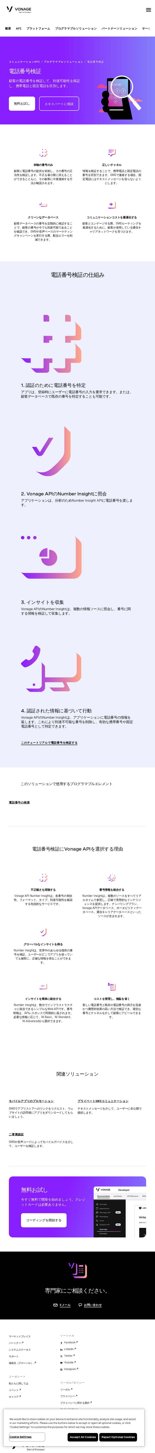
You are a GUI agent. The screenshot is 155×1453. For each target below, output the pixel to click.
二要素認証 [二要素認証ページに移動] (16, 1134)
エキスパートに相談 (59, 104)
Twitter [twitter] (68, 1355)
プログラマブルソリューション (76, 28)
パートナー (15, 1343)
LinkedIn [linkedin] (69, 1349)
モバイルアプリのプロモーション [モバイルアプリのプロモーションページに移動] (31, 1101)
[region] (74, 1428)
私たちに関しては (18, 1383)
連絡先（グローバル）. (21, 1363)
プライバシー (67, 1396)
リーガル (65, 1389)
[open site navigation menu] (148, 9)
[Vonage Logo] (19, 10)
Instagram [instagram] (70, 1369)
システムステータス (20, 1349)
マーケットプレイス (20, 1336)
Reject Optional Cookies (118, 1437)
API (19, 28)
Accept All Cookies (83, 1437)
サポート (14, 1356)
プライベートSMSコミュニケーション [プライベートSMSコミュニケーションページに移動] (103, 1101)
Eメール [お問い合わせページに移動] (65, 1305)
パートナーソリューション (119, 28)
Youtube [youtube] (68, 1362)
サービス (148, 28)
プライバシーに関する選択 (74, 1402)
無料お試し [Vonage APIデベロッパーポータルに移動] (22, 103)
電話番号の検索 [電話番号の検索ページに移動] (19, 802)
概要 (8, 28)
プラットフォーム (38, 28)
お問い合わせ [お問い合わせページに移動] (93, 1305)
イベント (14, 1390)
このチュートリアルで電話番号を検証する (49, 742)
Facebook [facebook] (69, 1342)
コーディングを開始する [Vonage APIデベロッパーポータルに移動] (44, 1220)
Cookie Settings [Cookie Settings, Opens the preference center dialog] (20, 1436)
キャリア (14, 1396)
